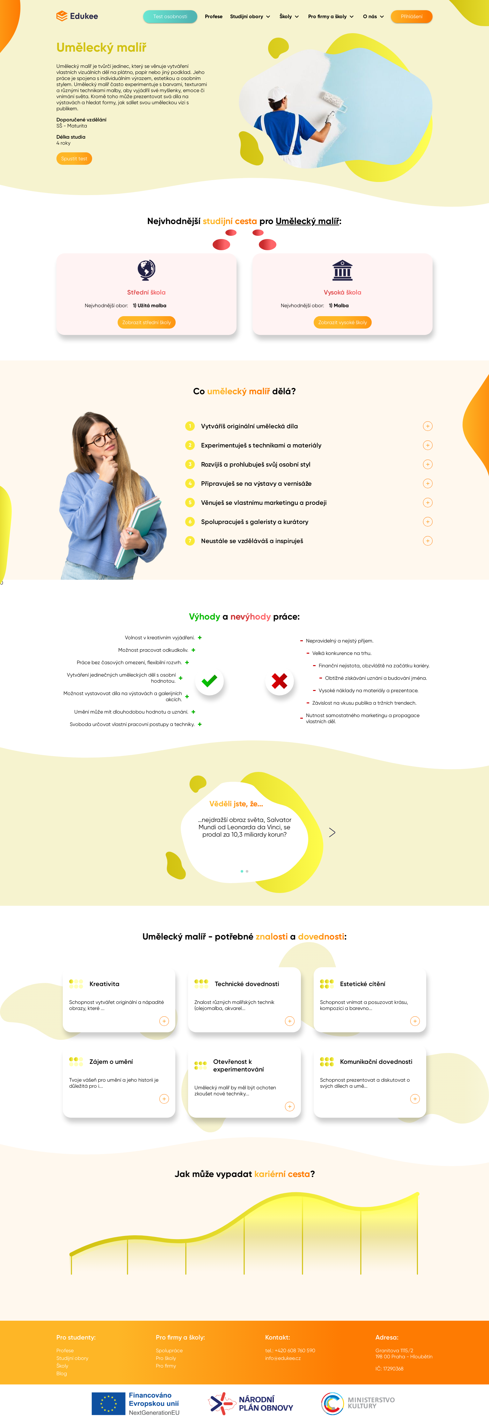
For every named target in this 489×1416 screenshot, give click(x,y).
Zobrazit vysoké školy (342, 322)
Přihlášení (412, 16)
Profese (65, 1350)
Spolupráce (169, 1350)
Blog (61, 1373)
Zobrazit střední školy (146, 322)
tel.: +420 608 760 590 (290, 1350)
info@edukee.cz (283, 1358)
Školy (62, 1366)
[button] (242, 871)
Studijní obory (72, 1358)
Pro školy (166, 1358)
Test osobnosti (170, 16)
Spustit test (74, 159)
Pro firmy (166, 1366)
